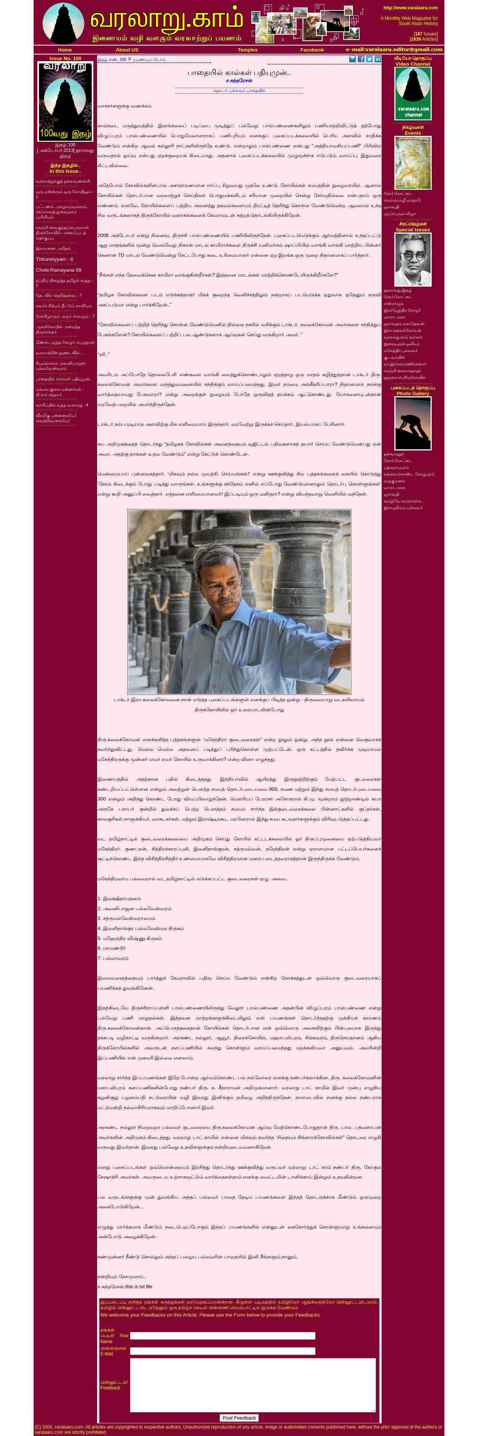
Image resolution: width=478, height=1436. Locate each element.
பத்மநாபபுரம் (396, 467)
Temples (248, 50)
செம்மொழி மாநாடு (402, 200)
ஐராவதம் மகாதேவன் (404, 323)
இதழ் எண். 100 (111, 59)
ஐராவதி (391, 207)
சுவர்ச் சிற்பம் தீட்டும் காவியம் (64, 305)
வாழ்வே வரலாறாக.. (403, 501)
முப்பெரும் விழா (400, 213)
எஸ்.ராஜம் (394, 303)
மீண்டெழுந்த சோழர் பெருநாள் (65, 342)
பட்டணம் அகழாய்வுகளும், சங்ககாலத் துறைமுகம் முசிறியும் (62, 211)
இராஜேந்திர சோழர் (402, 310)
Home (65, 50)
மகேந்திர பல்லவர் (401, 350)
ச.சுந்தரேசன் (239, 80)
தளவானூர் (394, 454)
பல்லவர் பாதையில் (247, 90)
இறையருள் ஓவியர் (402, 343)
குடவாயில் (394, 357)
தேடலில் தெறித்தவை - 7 (58, 295)
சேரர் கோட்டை (398, 193)
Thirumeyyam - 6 (54, 259)
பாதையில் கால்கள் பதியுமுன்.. (64, 379)
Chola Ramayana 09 (58, 270)
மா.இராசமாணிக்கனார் (405, 364)
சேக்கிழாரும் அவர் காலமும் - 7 (65, 316)
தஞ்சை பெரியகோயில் (405, 377)
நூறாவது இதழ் (398, 290)
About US (127, 50)
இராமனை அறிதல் (53, 248)
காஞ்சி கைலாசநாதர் (403, 370)
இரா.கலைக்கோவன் (403, 330)
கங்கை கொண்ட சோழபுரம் (409, 474)
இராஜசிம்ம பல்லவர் (403, 507)
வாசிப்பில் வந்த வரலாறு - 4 (62, 405)
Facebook (312, 50)
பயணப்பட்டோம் (149, 59)
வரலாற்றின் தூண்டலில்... (59, 352)
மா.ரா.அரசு (395, 317)
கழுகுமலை (394, 480)
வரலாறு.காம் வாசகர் (403, 337)
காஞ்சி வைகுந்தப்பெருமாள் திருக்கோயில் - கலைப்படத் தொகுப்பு (62, 232)
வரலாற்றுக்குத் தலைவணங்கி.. (64, 181)
